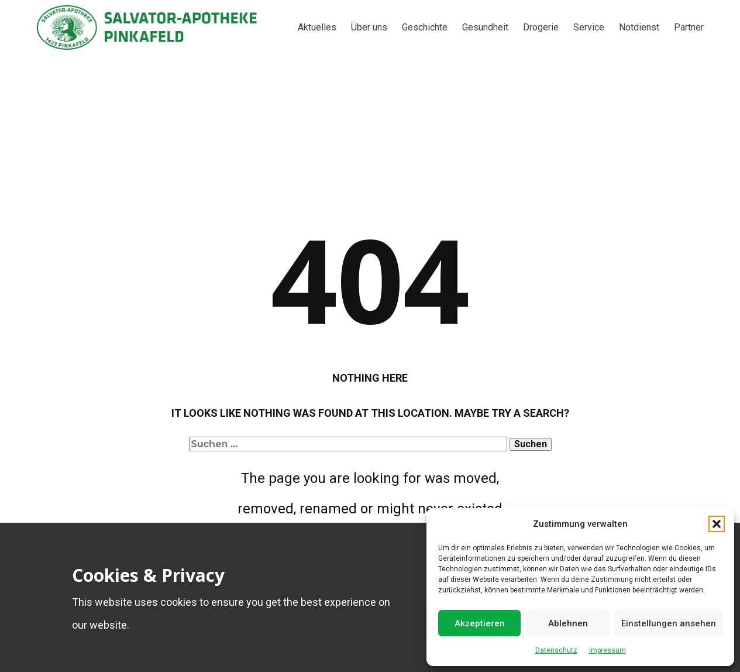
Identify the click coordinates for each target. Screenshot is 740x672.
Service (588, 27)
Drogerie (541, 27)
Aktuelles (317, 27)
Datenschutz (556, 650)
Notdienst (639, 27)
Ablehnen (568, 623)
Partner (689, 27)
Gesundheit (485, 27)
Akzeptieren (480, 623)
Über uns (369, 27)
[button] (716, 524)
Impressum (607, 650)
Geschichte (425, 27)
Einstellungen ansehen (668, 623)
